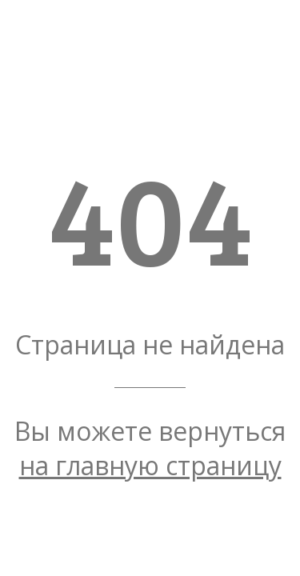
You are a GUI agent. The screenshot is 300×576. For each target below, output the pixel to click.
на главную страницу (150, 465)
